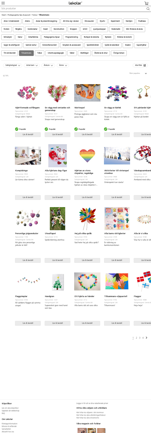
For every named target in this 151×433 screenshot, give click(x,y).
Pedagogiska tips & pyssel (19, 15)
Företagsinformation (9, 424)
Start (4, 15)
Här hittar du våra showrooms (87, 418)
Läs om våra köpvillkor (10, 408)
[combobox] (75, 9)
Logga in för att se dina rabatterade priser (92, 403)
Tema (34, 15)
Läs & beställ (28, 135)
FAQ (3, 413)
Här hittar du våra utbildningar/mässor (91, 415)
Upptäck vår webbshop (10, 411)
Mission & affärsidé (9, 426)
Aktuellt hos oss (8, 432)
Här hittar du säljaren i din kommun (90, 413)
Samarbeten (6, 429)
